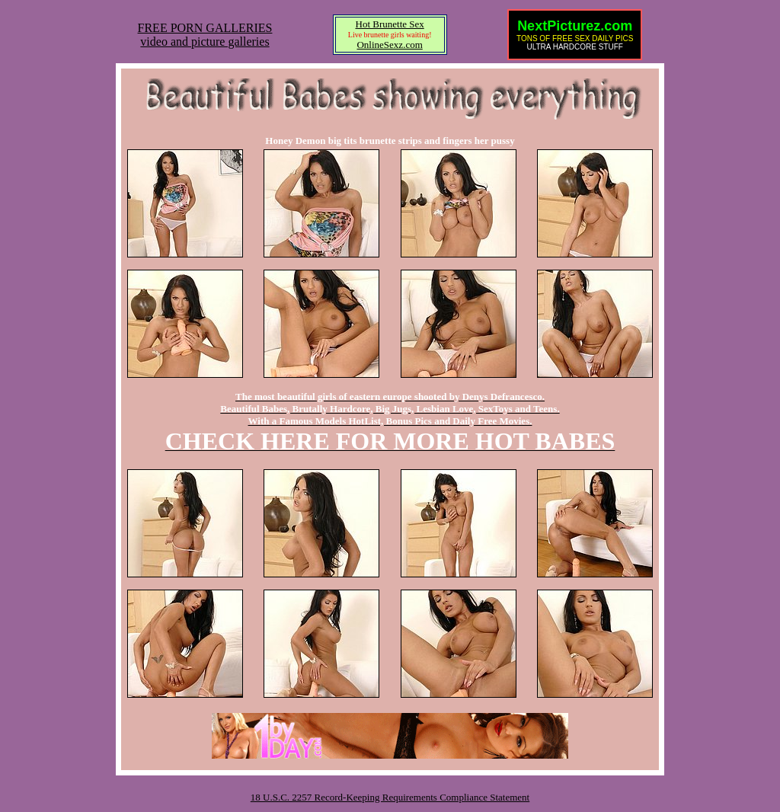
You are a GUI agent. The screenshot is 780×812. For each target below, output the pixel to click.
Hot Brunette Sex (390, 24)
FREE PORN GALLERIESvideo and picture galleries (205, 34)
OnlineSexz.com (389, 44)
